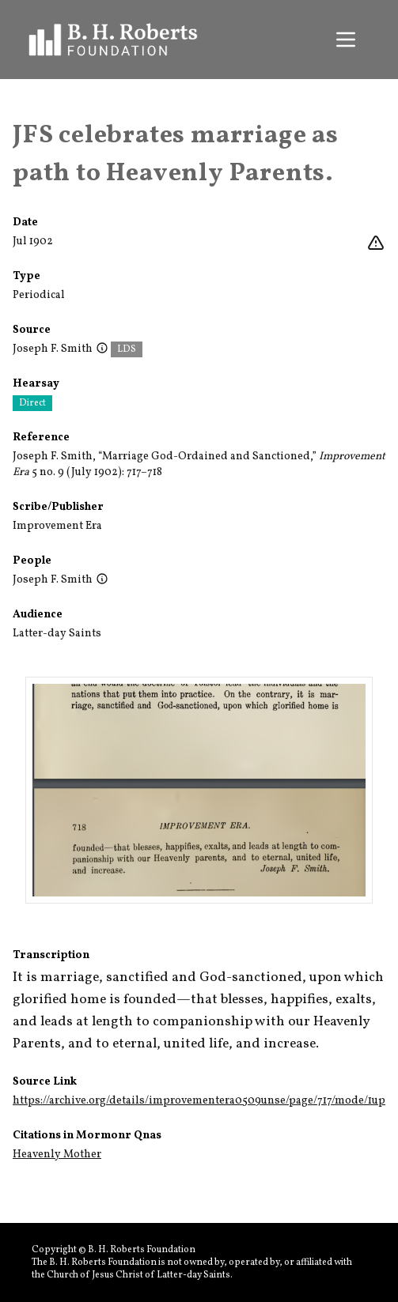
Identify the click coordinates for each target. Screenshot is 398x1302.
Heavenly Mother (57, 1154)
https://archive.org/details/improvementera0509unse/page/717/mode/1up (199, 1100)
